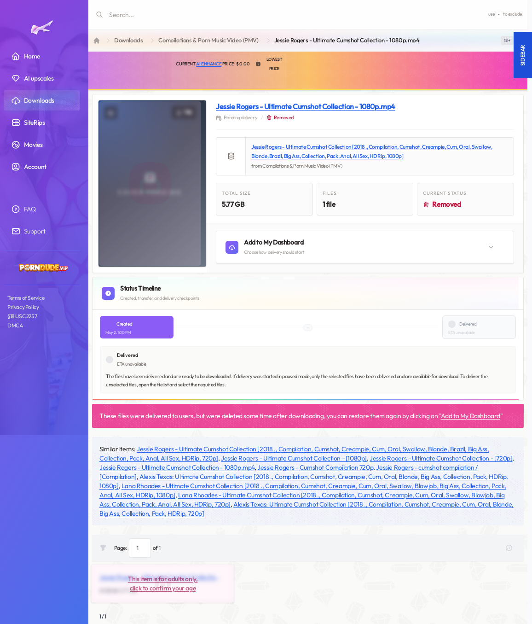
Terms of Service (26, 297)
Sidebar (522, 55)
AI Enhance (208, 64)
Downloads (128, 40)
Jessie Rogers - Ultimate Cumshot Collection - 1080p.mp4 (305, 106)
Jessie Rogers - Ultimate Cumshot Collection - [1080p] (294, 458)
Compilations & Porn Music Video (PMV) (208, 40)
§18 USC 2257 (22, 316)
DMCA (15, 325)
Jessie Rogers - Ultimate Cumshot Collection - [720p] (441, 458)
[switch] (507, 40)
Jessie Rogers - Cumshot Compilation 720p (315, 467)
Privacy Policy (23, 306)
